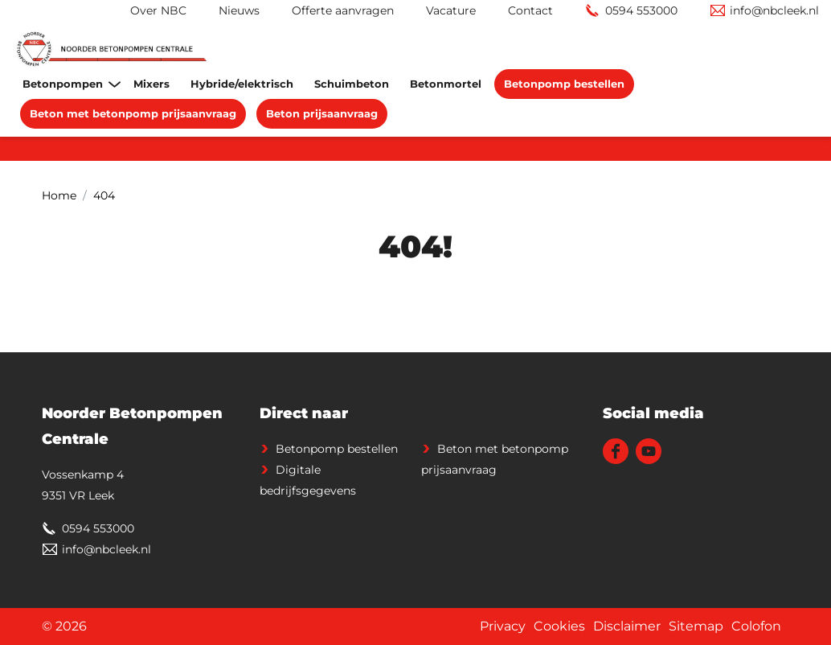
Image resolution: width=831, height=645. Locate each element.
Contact (530, 10)
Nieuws (239, 10)
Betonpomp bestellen (337, 449)
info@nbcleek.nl (774, 10)
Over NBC (158, 10)
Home (59, 195)
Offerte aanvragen (343, 10)
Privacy (503, 626)
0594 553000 (641, 10)
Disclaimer (627, 626)
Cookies (559, 626)
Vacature (451, 10)
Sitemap (696, 626)
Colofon (756, 626)
